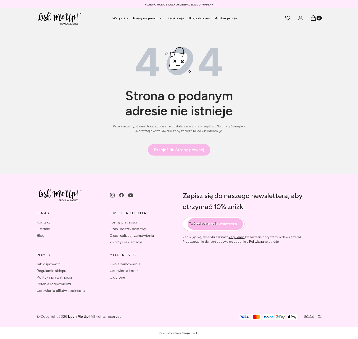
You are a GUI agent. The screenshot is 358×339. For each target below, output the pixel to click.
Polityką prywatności (264, 241)
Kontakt (43, 222)
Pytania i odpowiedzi (54, 284)
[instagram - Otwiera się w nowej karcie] (112, 195)
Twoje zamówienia (125, 264)
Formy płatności (123, 222)
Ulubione (117, 277)
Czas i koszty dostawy (128, 228)
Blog (40, 235)
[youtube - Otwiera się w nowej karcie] (130, 195)
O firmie (43, 228)
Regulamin (237, 237)
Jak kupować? (48, 264)
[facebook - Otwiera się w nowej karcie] (121, 195)
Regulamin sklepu (51, 270)
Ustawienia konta (124, 270)
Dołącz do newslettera (215, 223)
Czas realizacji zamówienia (132, 235)
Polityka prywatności (54, 277)
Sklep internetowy (177, 333)
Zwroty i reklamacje (126, 242)
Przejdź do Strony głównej (179, 149)
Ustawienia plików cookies (59, 290)
